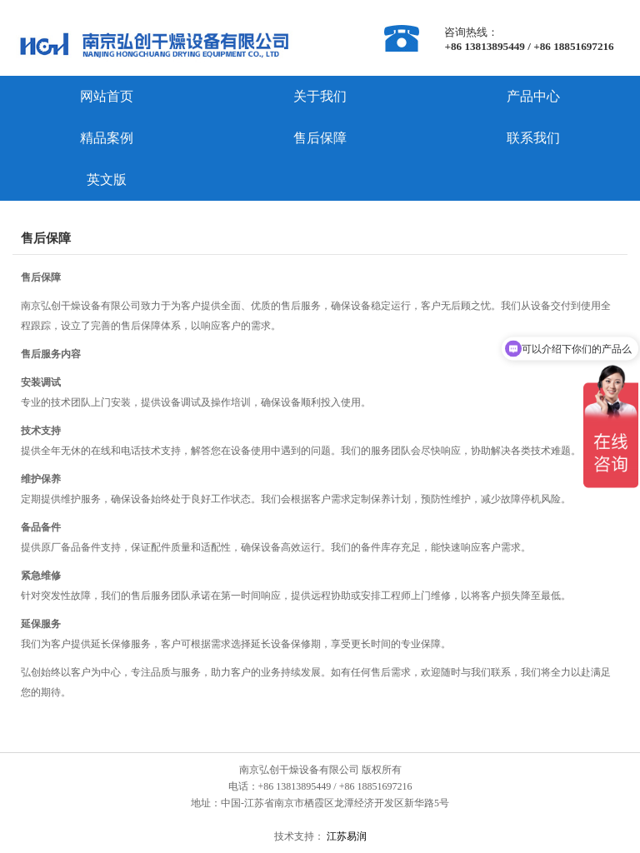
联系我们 (533, 138)
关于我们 (320, 96)
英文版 (107, 179)
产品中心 (533, 96)
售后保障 (320, 138)
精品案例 (106, 138)
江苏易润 (345, 836)
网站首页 (106, 96)
